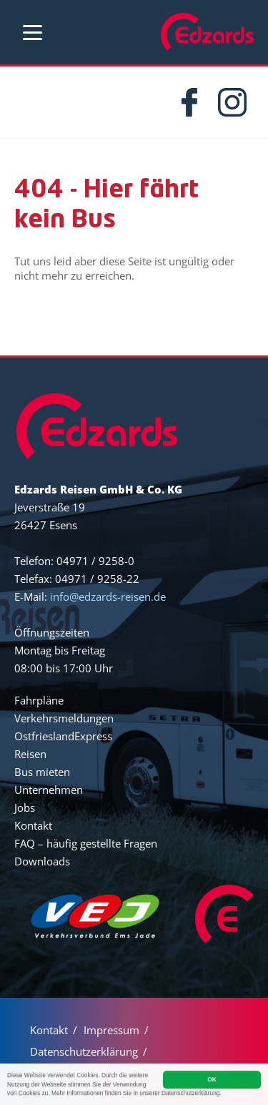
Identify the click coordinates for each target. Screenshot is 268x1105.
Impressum (111, 1030)
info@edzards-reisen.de (108, 596)
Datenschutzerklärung (84, 1051)
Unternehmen (48, 789)
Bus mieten (42, 772)
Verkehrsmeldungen (64, 718)
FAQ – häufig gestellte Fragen (85, 843)
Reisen (30, 754)
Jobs (24, 807)
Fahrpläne (39, 700)
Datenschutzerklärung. (192, 1094)
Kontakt (33, 825)
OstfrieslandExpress (63, 736)
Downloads (42, 861)
